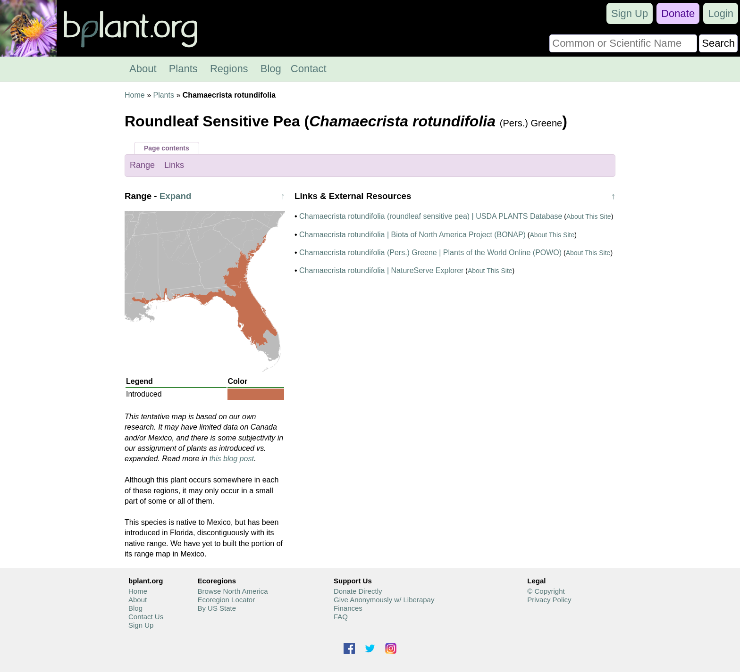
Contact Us (145, 617)
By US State (216, 608)
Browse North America (232, 591)
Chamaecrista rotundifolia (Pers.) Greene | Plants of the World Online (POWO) (430, 253)
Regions (229, 69)
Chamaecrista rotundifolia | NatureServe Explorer (381, 270)
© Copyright (545, 591)
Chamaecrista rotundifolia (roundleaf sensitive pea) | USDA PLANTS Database (430, 216)
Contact (309, 69)
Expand (176, 196)
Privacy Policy (549, 600)
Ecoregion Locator (226, 600)
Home (135, 95)
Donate (678, 13)
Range (142, 165)
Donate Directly (358, 591)
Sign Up (629, 13)
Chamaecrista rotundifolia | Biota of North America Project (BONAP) (412, 235)
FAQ (341, 617)
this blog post (232, 459)
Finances (348, 608)
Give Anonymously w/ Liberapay (384, 600)
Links (174, 165)
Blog (271, 69)
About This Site (588, 216)
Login (720, 13)
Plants (183, 69)
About (143, 69)
